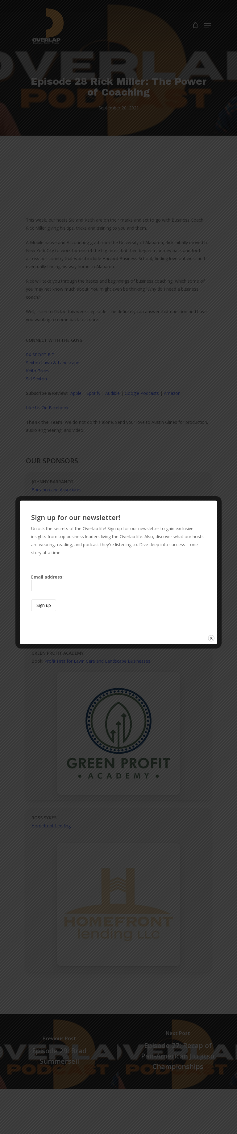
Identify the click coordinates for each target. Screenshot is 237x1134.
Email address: (105, 583)
